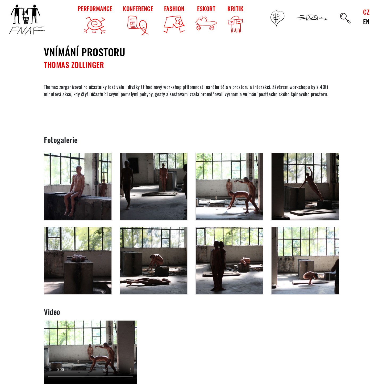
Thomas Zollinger (74, 64)
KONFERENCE (138, 19)
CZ (366, 11)
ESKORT (206, 17)
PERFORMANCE (95, 19)
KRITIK (235, 19)
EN (366, 21)
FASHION (174, 18)
